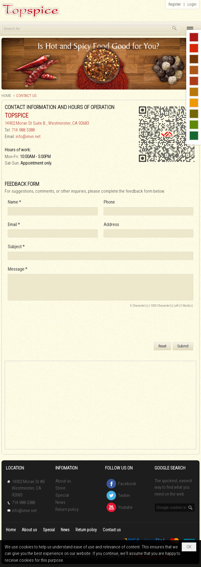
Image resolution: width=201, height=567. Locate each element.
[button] (190, 29)
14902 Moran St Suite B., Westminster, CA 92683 (47, 123)
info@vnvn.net (28, 136)
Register (174, 4)
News (60, 502)
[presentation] (53, 325)
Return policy (66, 509)
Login (191, 4)
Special (62, 495)
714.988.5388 (23, 130)
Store (60, 488)
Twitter (124, 495)
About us (63, 481)
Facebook (127, 483)
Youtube (125, 507)
